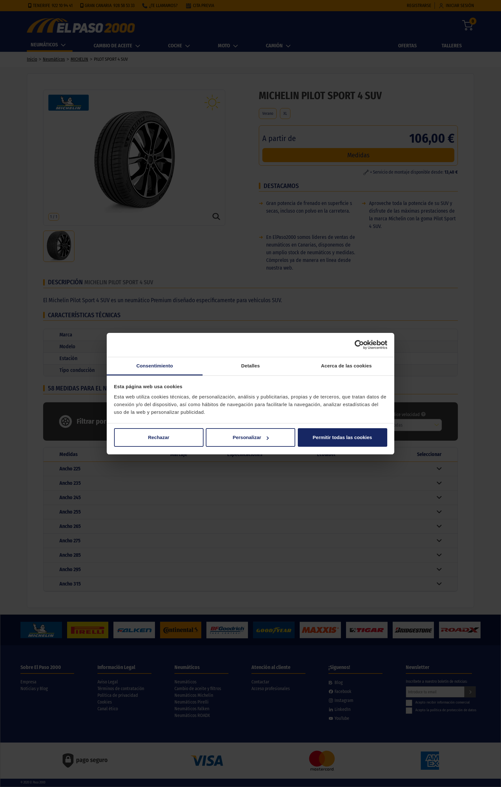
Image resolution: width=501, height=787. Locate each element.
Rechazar (158, 437)
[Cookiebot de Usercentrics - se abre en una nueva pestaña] (359, 345)
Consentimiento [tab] (154, 365)
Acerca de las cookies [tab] (346, 365)
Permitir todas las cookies (342, 437)
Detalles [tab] (250, 365)
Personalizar (251, 437)
